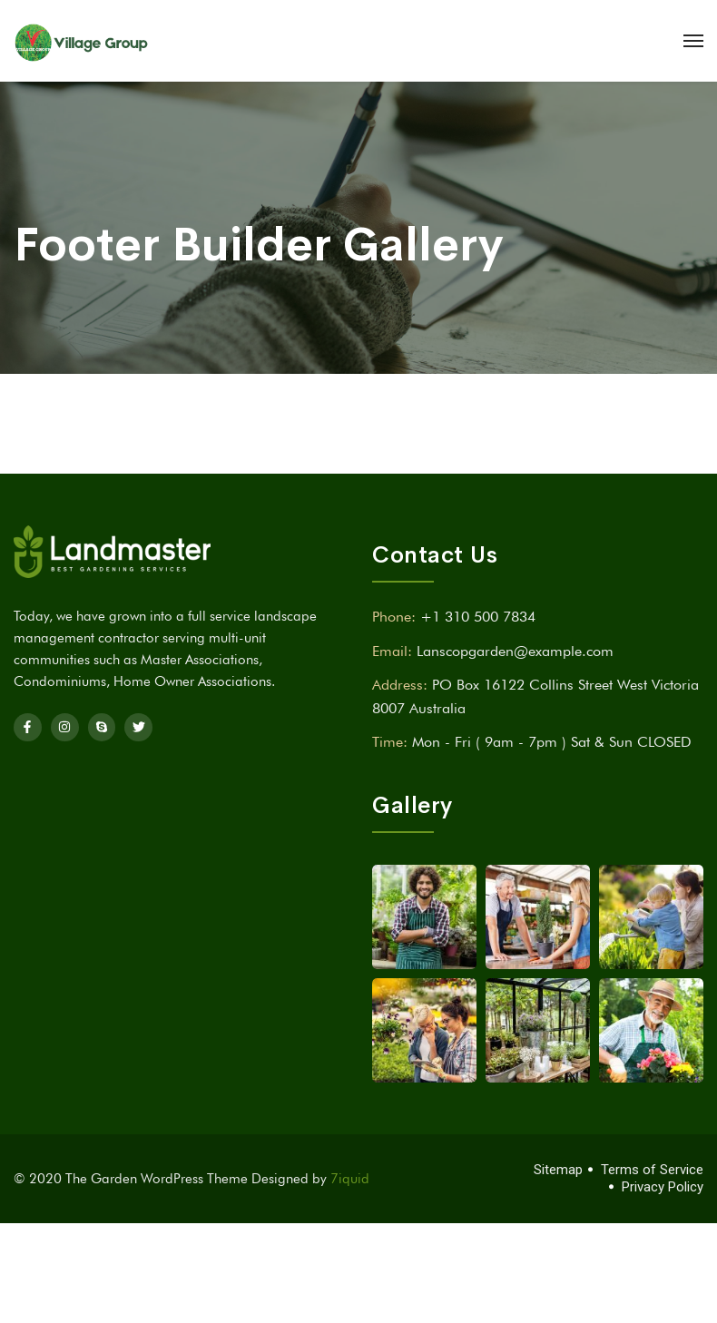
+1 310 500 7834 (477, 616)
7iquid (349, 1179)
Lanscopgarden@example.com (515, 651)
